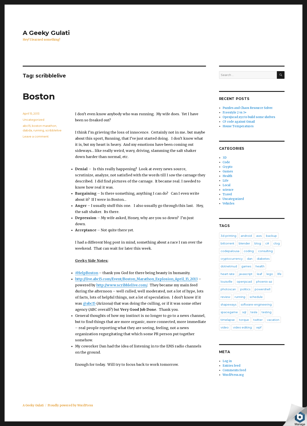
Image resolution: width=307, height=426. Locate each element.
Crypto (227, 167)
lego (269, 274)
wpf (258, 327)
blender (244, 243)
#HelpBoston (86, 273)
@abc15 (89, 303)
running (38, 130)
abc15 (27, 125)
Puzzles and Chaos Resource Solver (248, 108)
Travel (227, 194)
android (246, 235)
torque (244, 319)
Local (226, 185)
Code (226, 162)
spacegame (229, 312)
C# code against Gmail (239, 122)
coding (249, 251)
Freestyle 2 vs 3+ (235, 112)
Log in (227, 361)
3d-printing (228, 235)
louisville (226, 281)
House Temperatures (238, 126)
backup (271, 235)
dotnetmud (229, 266)
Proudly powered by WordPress (70, 405)
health (260, 266)
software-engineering (256, 304)
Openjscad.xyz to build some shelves (249, 117)
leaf (259, 274)
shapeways (228, 304)
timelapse (228, 319)
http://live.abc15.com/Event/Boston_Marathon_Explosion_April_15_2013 (136, 279)
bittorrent (227, 243)
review (225, 297)
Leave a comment (36, 136)
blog (257, 243)
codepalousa (230, 251)
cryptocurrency (232, 258)
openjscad (244, 281)
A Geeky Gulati (46, 32)
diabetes (263, 258)
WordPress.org (233, 375)
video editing (242, 327)
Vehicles (228, 203)
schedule (256, 297)
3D (224, 158)
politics (245, 289)
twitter (258, 319)
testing (266, 312)
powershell (262, 289)
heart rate (228, 274)
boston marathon (44, 125)
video (225, 327)
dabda (27, 130)
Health (227, 176)
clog (276, 243)
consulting (265, 251)
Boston (39, 96)
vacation (273, 319)
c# (267, 243)
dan (249, 258)
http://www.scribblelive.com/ (121, 285)
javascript (245, 274)
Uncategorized (33, 119)
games (246, 266)
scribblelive (53, 130)
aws (259, 235)
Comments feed (234, 370)
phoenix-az (264, 281)
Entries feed (231, 366)
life (279, 274)
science (228, 190)
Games (228, 171)
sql (244, 312)
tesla (253, 312)
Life (225, 180)
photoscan (228, 289)
